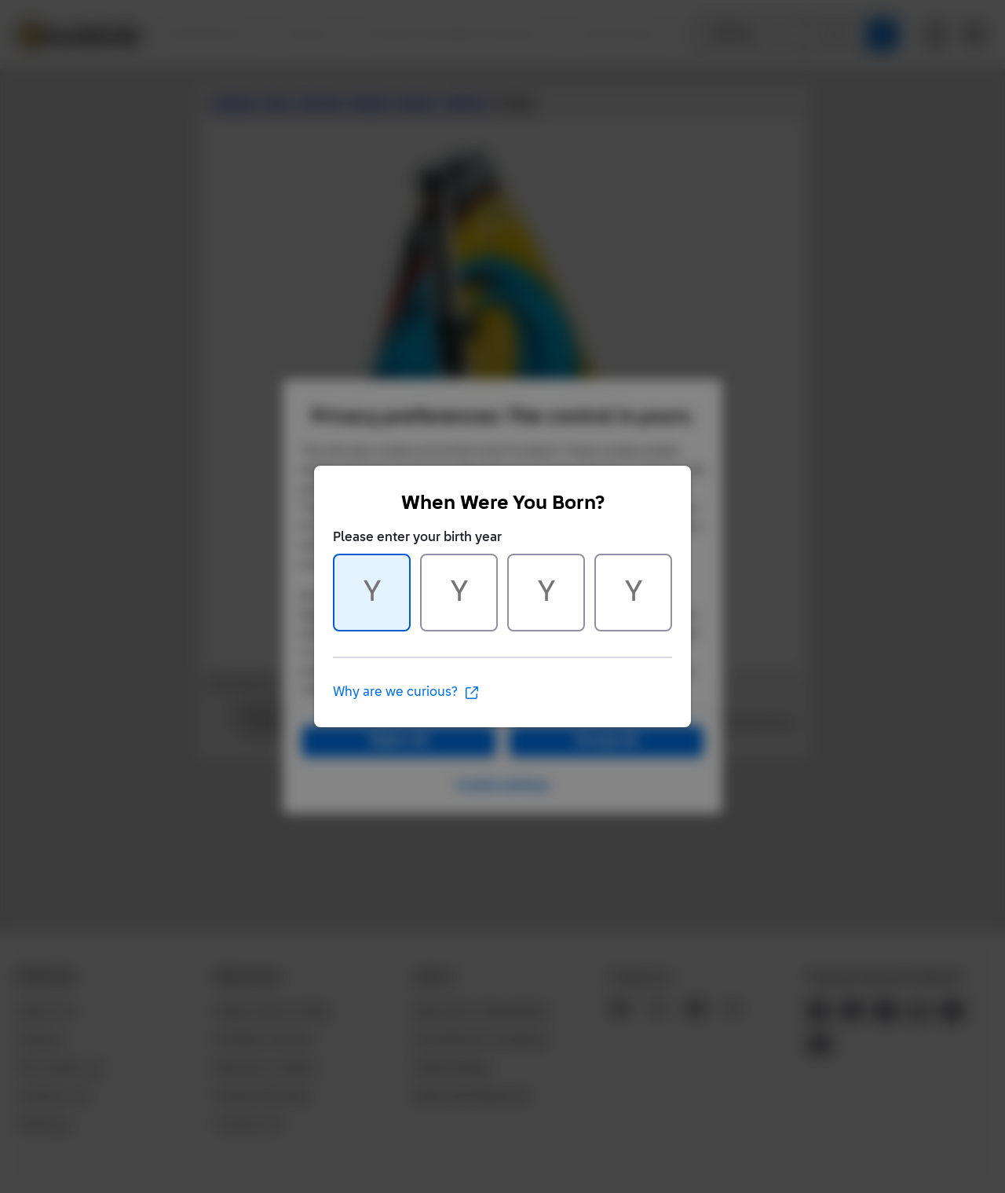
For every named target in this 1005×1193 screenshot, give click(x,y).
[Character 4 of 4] (633, 592)
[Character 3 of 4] (546, 592)
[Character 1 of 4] (372, 592)
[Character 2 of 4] (459, 592)
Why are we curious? (406, 693)
